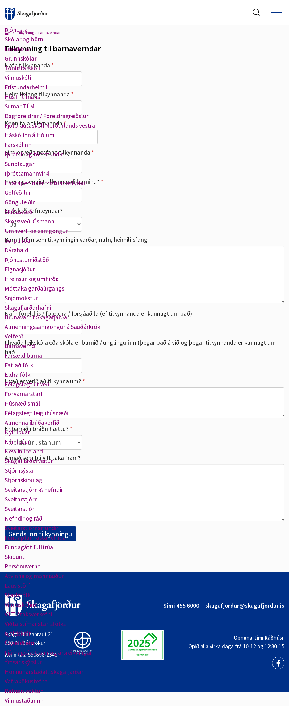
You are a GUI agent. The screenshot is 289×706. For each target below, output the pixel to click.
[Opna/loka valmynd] (276, 12)
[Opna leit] (256, 12)
